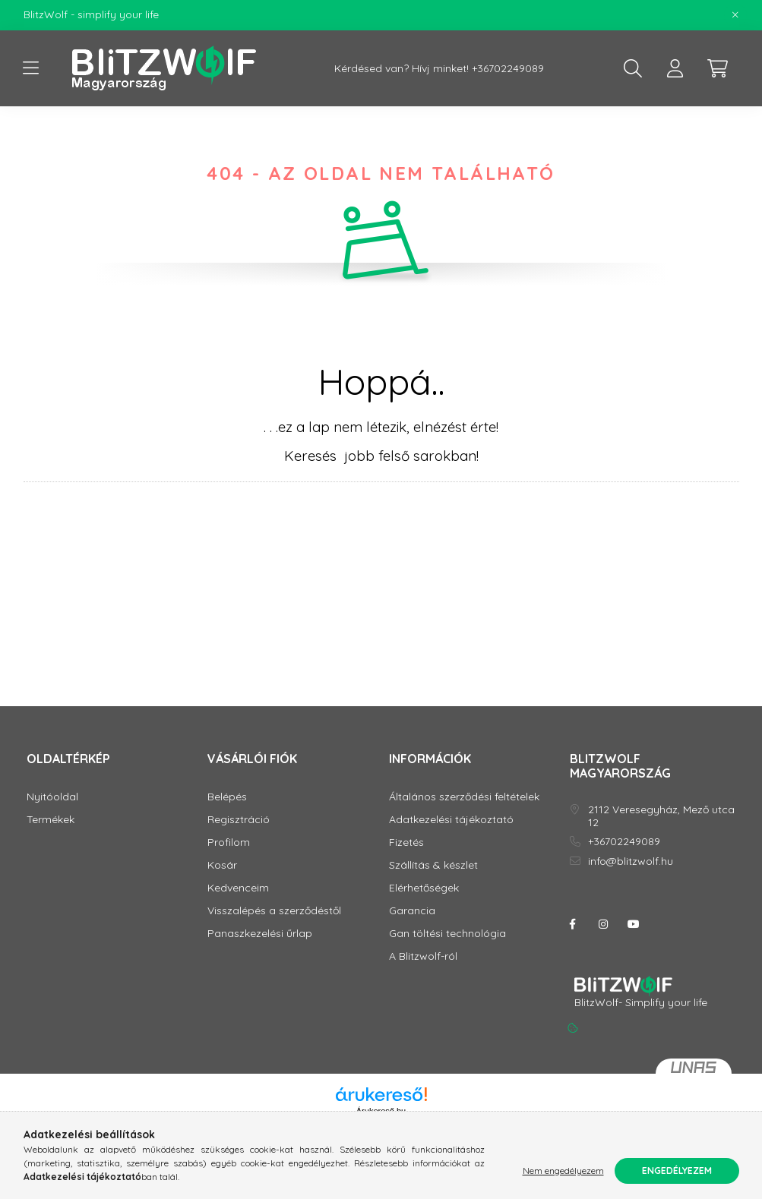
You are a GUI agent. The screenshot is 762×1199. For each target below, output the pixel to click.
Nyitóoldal (52, 796)
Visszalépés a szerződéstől (274, 910)
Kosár (222, 865)
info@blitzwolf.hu (630, 861)
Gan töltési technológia (447, 933)
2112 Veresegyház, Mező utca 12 (661, 816)
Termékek (50, 819)
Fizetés (406, 842)
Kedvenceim (238, 888)
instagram (603, 924)
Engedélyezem (677, 1170)
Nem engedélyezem (563, 1170)
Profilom (228, 842)
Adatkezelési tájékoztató (451, 819)
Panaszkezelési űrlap (259, 933)
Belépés (227, 796)
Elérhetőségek (424, 888)
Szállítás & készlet (433, 865)
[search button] (633, 68)
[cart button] (718, 68)
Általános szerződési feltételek (464, 796)
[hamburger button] (31, 68)
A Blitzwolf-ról (423, 956)
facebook (573, 924)
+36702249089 (508, 68)
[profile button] (675, 68)
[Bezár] (735, 15)
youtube (633, 924)
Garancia (412, 910)
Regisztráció (238, 819)
